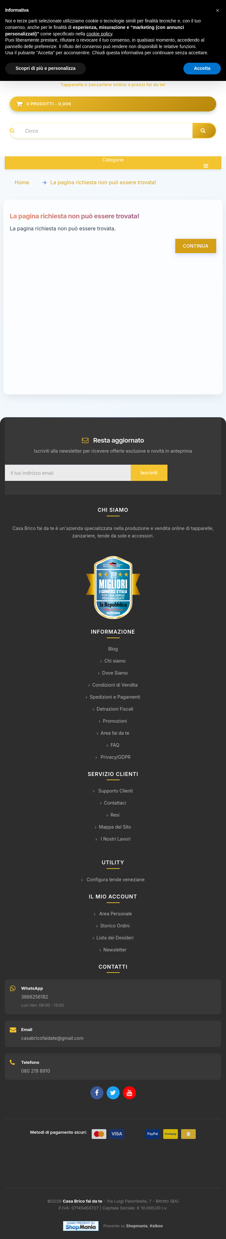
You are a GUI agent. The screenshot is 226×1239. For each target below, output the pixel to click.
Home (22, 182)
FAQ (113, 745)
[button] (217, 10)
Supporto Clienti (113, 791)
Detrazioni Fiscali (113, 709)
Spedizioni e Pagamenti (113, 697)
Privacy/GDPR (113, 757)
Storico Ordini (112, 925)
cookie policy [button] (99, 33)
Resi (113, 815)
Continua (195, 246)
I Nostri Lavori (113, 839)
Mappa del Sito (113, 827)
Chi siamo (113, 661)
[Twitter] (113, 1092)
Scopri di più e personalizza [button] (45, 68)
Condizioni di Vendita (113, 685)
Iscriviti (149, 472)
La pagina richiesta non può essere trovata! (103, 182)
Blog (113, 649)
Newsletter (113, 949)
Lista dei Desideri (113, 937)
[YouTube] (129, 1092)
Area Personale (113, 913)
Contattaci (113, 803)
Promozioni (113, 721)
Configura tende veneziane (112, 879)
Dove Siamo (113, 673)
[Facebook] (96, 1092)
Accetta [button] (202, 68)
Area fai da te (113, 733)
